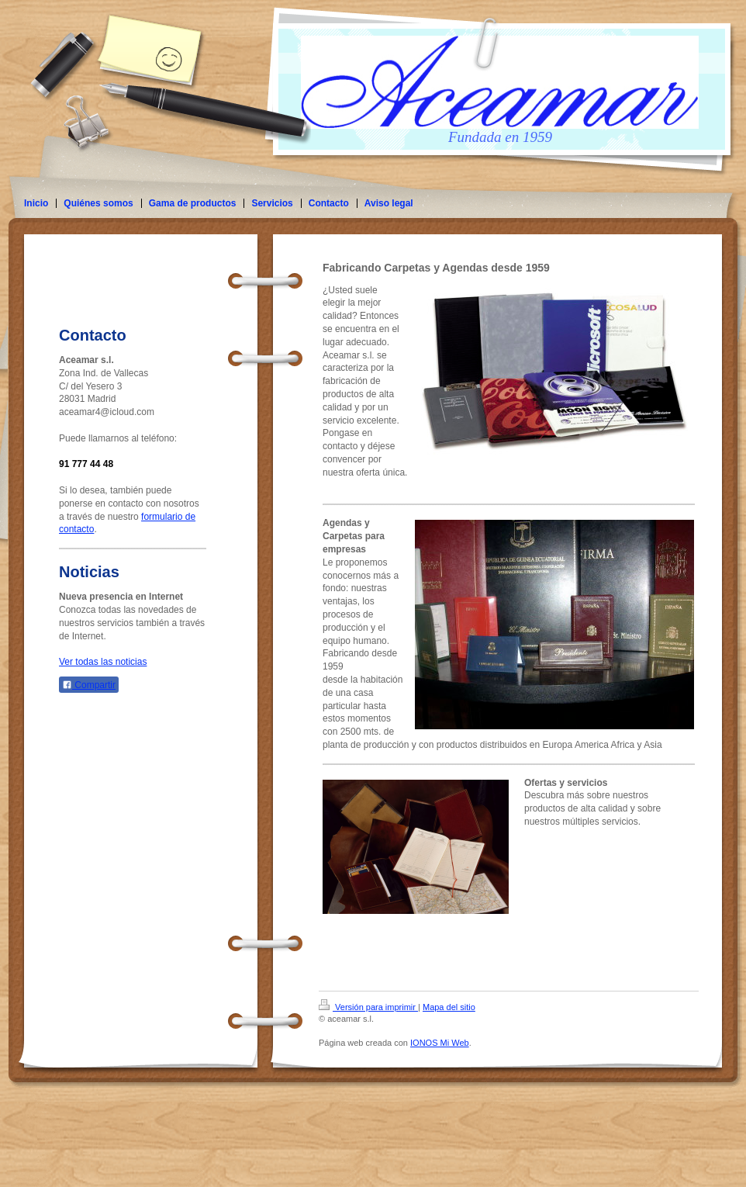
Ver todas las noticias (103, 661)
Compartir (89, 685)
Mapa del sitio (449, 1007)
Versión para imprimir (368, 1007)
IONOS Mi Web (439, 1042)
